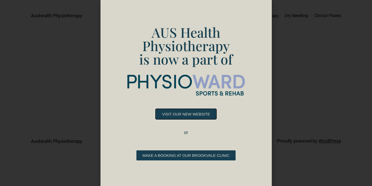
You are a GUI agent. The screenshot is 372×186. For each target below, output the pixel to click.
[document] (186, 93)
